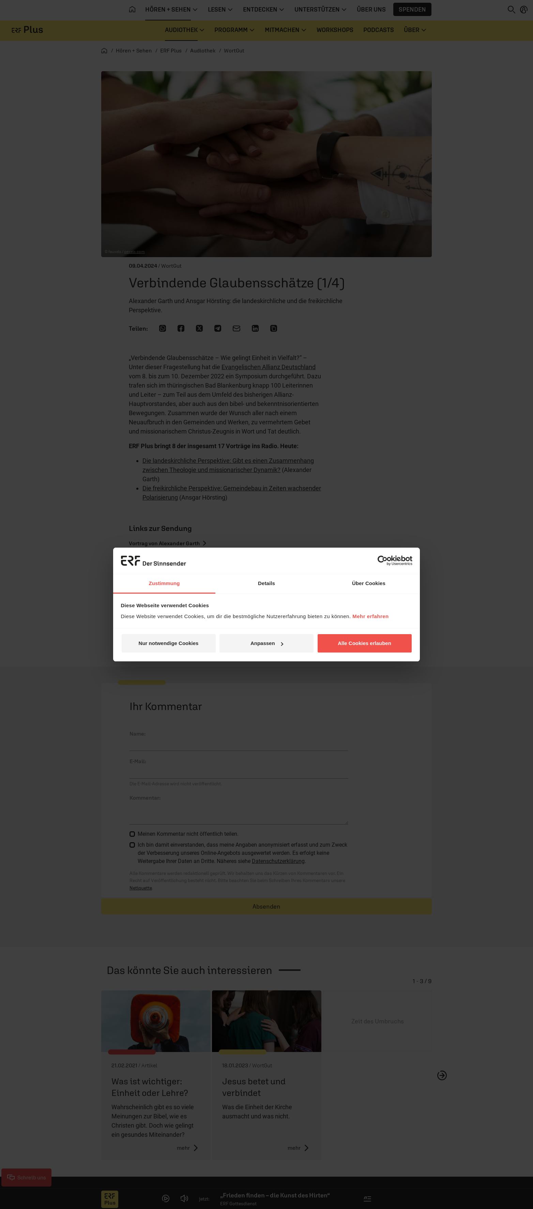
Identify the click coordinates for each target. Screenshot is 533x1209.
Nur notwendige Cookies (169, 643)
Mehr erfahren (370, 616)
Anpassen (266, 643)
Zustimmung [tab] (164, 583)
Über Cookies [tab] (368, 583)
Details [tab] (266, 583)
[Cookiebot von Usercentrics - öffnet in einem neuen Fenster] (382, 560)
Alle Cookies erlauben (364, 643)
